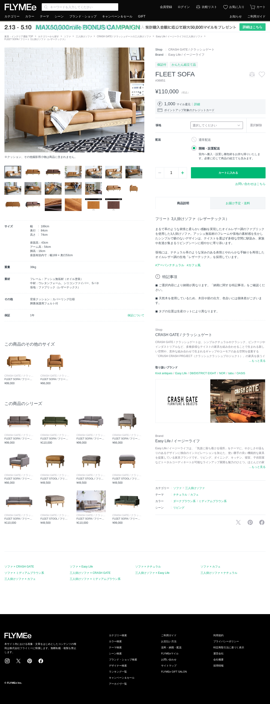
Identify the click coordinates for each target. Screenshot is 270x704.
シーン (59, 16)
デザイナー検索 (118, 665)
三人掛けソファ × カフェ (20, 579)
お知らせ (236, 16)
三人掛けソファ (84, 36)
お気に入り (236, 7)
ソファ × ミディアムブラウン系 (24, 573)
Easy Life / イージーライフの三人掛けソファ (179, 36)
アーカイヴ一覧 (118, 683)
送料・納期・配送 (171, 647)
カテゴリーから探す (48, 36)
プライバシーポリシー (226, 641)
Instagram (7, 661)
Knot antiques (163, 373)
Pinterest (29, 661)
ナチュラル (180, 494)
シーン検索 (115, 653)
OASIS (241, 373)
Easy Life (181, 373)
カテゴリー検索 (118, 635)
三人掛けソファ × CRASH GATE (90, 573)
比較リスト (209, 7)
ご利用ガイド (256, 16)
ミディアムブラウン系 (213, 501)
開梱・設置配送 (209, 148)
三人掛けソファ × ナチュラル (219, 573)
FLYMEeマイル (170, 653)
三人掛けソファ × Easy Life (152, 573)
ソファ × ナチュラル (148, 566)
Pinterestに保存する (250, 522)
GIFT (141, 16)
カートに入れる (228, 172)
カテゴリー (12, 16)
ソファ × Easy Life (81, 566)
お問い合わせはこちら (250, 183)
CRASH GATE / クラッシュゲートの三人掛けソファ (124, 36)
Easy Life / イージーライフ (186, 54)
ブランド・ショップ (83, 16)
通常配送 (205, 140)
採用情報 (218, 665)
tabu (231, 373)
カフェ (194, 494)
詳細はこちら (252, 27)
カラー (29, 16)
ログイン (184, 7)
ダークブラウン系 (184, 501)
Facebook (41, 661)
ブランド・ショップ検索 (123, 659)
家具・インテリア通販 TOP (18, 36)
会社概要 (218, 659)
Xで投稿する (238, 522)
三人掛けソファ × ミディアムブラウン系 (95, 579)
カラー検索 (115, 641)
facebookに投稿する (262, 522)
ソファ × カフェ (211, 566)
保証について (136, 315)
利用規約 (218, 635)
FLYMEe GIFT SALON (174, 671)
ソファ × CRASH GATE (19, 566)
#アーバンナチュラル (169, 265)
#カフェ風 (194, 265)
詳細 (197, 104)
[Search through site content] (80, 7)
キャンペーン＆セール (117, 16)
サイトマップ (169, 665)
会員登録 (166, 7)
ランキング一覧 (118, 671)
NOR (222, 373)
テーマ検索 (115, 647)
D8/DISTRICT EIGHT (203, 373)
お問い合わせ (169, 659)
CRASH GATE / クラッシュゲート (191, 49)
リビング (178, 507)
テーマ (44, 16)
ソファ (67, 36)
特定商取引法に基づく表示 (228, 647)
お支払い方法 (169, 641)
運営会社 (218, 653)
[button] (8, 100)
